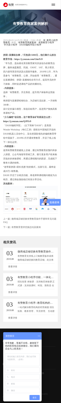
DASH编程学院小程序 (30, 45)
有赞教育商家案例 (27, 42)
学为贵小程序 (10, 45)
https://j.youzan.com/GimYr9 (28, 59)
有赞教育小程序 (46, 42)
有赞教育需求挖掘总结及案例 (26, 227)
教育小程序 (52, 40)
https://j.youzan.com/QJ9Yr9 (17, 121)
